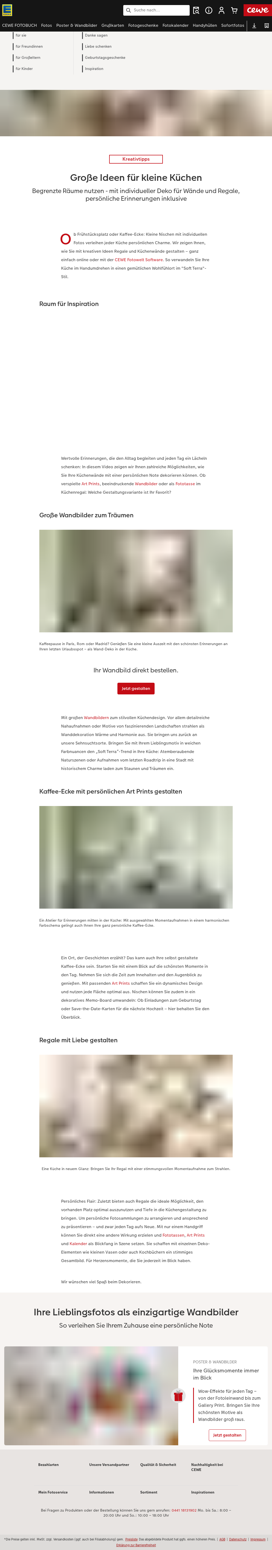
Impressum (258, 1539)
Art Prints (91, 484)
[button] (221, 10)
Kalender (78, 1244)
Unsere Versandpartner (109, 1469)
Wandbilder (146, 484)
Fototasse (185, 484)
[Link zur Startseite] (54, 10)
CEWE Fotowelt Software (139, 260)
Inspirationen (202, 1496)
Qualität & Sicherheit (158, 1469)
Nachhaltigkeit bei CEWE (207, 1471)
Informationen (101, 1496)
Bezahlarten (48, 1469)
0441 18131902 (184, 1514)
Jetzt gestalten (136, 688)
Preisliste (131, 1539)
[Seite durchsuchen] (156, 10)
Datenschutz (237, 1539)
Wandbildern (96, 718)
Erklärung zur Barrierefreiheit (136, 1545)
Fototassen (173, 1235)
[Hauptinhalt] (136, 750)
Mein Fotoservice (53, 1496)
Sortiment (148, 1496)
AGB (222, 1539)
